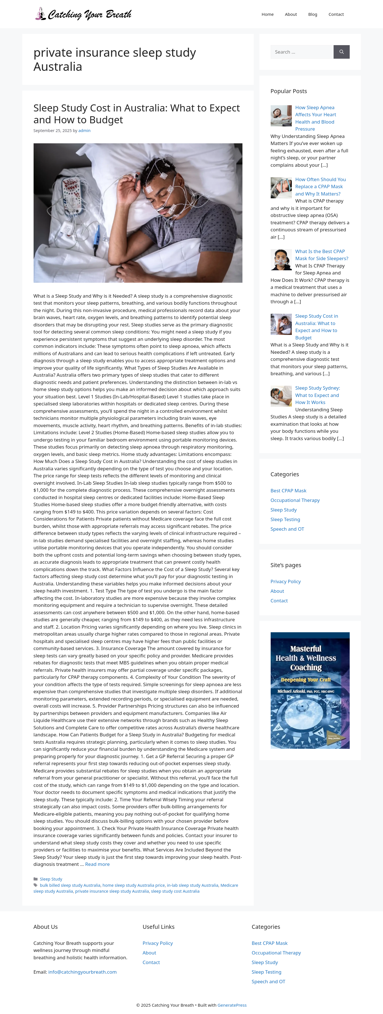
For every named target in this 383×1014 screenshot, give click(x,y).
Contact (336, 14)
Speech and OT (287, 529)
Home (268, 14)
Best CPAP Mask (289, 490)
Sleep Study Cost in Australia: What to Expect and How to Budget (137, 113)
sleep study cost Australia (175, 891)
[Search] (342, 52)
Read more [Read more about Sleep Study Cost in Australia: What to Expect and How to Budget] (97, 864)
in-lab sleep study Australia (192, 885)
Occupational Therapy (295, 500)
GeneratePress (232, 1005)
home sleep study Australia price (133, 885)
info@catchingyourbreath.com (82, 972)
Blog (312, 14)
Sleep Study (51, 879)
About (291, 14)
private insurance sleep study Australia (112, 891)
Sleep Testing (285, 519)
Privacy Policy (286, 581)
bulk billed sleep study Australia (70, 885)
